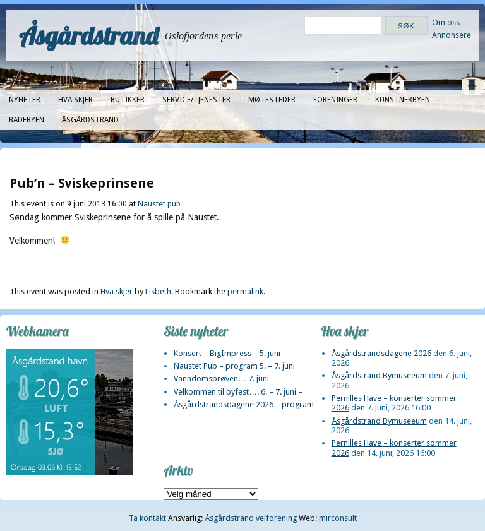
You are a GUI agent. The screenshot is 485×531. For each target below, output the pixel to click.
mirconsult (338, 518)
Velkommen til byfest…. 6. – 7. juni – (238, 392)
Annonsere (451, 35)
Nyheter (24, 99)
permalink (245, 291)
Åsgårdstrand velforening (251, 518)
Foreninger (335, 99)
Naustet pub (159, 204)
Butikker (128, 99)
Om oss (446, 22)
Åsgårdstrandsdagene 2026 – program (244, 404)
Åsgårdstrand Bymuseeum (379, 375)
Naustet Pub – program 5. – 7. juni (234, 366)
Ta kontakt (147, 518)
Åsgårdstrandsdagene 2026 (381, 353)
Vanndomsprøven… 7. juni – (224, 378)
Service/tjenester (196, 99)
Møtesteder (272, 99)
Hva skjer (75, 99)
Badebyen (26, 120)
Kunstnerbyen (402, 99)
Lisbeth (158, 291)
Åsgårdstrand (89, 35)
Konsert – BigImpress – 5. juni (227, 353)
